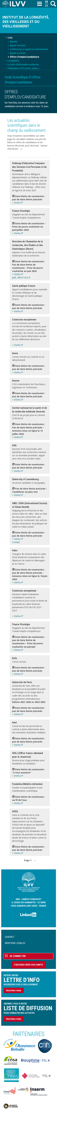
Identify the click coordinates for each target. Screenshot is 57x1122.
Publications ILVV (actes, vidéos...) (23, 68)
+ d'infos (16, 202)
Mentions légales (15, 943)
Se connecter (18, 956)
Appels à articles (18, 53)
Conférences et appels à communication (29, 49)
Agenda (13, 41)
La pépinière (13, 60)
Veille (10, 37)
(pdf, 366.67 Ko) (20, 277)
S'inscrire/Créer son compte (28, 965)
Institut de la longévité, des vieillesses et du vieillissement (25, 21)
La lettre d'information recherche (23, 64)
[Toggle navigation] (39, 4)
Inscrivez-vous (13, 990)
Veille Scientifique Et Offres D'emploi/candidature (22, 79)
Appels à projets (18, 45)
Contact (16, 542)
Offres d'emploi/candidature (24, 56)
